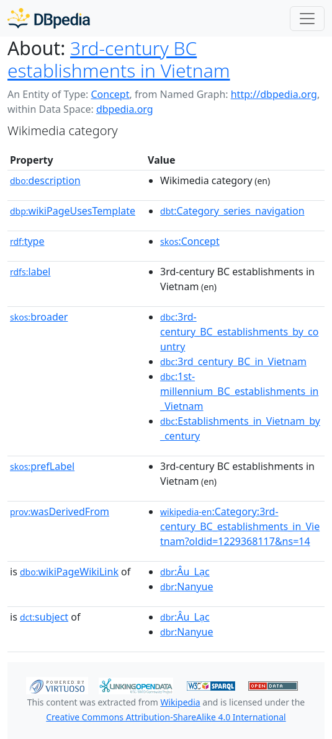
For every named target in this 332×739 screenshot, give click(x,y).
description (45, 180)
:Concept (190, 241)
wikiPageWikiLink (69, 571)
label (30, 271)
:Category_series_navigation (232, 211)
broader (39, 317)
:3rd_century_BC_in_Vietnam (233, 361)
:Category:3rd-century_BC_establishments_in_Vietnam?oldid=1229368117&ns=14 (240, 526)
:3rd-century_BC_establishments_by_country (239, 331)
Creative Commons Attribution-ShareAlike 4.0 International (165, 717)
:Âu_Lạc (185, 571)
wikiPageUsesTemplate (72, 211)
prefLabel (42, 466)
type (27, 241)
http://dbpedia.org (274, 94)
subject (44, 617)
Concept (110, 94)
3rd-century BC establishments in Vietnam (118, 59)
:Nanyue (186, 586)
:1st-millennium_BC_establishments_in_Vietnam (239, 391)
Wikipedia (180, 702)
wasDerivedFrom (59, 511)
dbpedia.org (124, 109)
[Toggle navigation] (307, 18)
